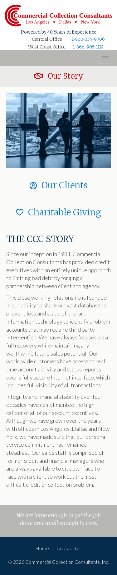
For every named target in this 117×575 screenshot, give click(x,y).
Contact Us (68, 548)
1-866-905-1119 (88, 47)
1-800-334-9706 (88, 39)
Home (42, 548)
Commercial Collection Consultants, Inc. (58, 15)
